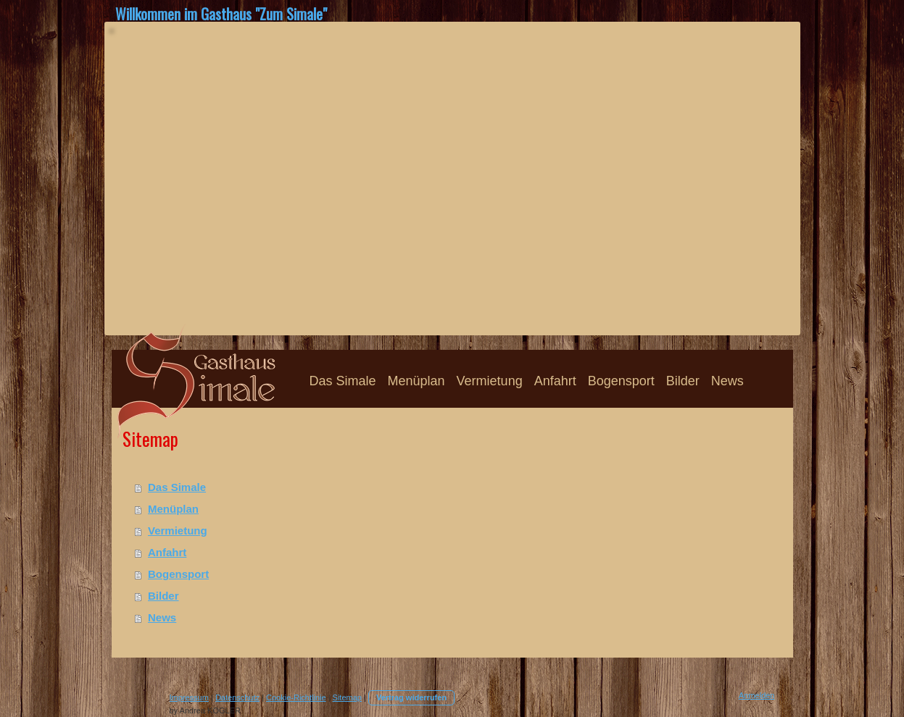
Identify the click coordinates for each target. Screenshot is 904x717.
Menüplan (173, 509)
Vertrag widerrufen (411, 697)
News (162, 617)
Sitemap (347, 697)
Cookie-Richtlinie (296, 697)
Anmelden (757, 695)
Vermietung (177, 530)
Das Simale (177, 487)
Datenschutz (237, 697)
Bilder (163, 596)
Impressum (189, 697)
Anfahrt (167, 552)
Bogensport (178, 574)
